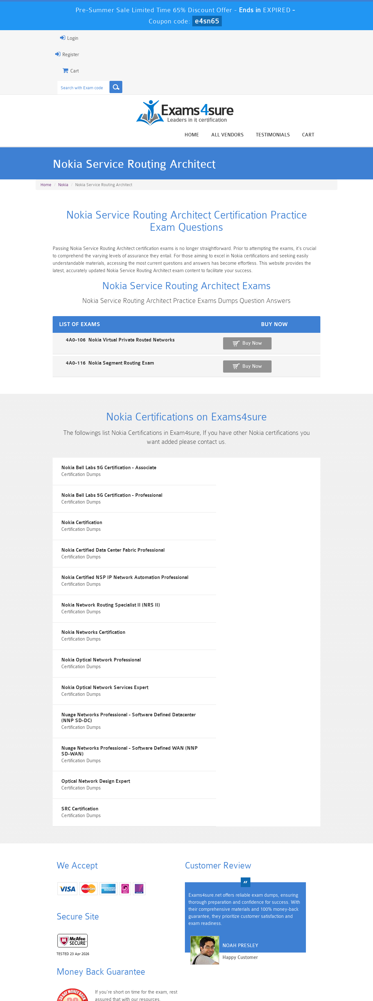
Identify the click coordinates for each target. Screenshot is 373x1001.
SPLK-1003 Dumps (212, 956)
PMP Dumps (59, 939)
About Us (66, 983)
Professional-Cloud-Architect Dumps (212, 942)
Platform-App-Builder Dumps (59, 958)
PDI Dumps (109, 956)
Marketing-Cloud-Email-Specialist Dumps (314, 945)
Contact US (177, 983)
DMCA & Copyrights (220, 983)
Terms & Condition (137, 983)
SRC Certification (57, 708)
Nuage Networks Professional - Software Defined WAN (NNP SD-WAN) (107, 675)
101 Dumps (110, 939)
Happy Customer (194, 878)
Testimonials (297, 135)
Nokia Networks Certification (70, 599)
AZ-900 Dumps (161, 956)
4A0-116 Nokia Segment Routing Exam (79, 375)
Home (216, 135)
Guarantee (97, 983)
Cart (332, 135)
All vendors (251, 135)
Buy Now (314, 356)
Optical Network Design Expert (230, 672)
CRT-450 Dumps (263, 939)
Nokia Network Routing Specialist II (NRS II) (245, 563)
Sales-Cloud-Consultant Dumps (160, 942)
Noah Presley (194, 866)
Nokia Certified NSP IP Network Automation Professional (102, 563)
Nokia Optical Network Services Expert (82, 636)
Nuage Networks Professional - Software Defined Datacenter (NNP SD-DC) (263, 638)
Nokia (63, 187)
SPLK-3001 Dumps (263, 956)
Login (45, 38)
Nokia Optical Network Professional (236, 599)
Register (43, 54)
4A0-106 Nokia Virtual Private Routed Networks (89, 353)
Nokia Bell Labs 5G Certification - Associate (86, 491)
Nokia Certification (59, 527)
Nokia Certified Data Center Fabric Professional (248, 527)
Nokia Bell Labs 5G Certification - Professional (247, 491)
